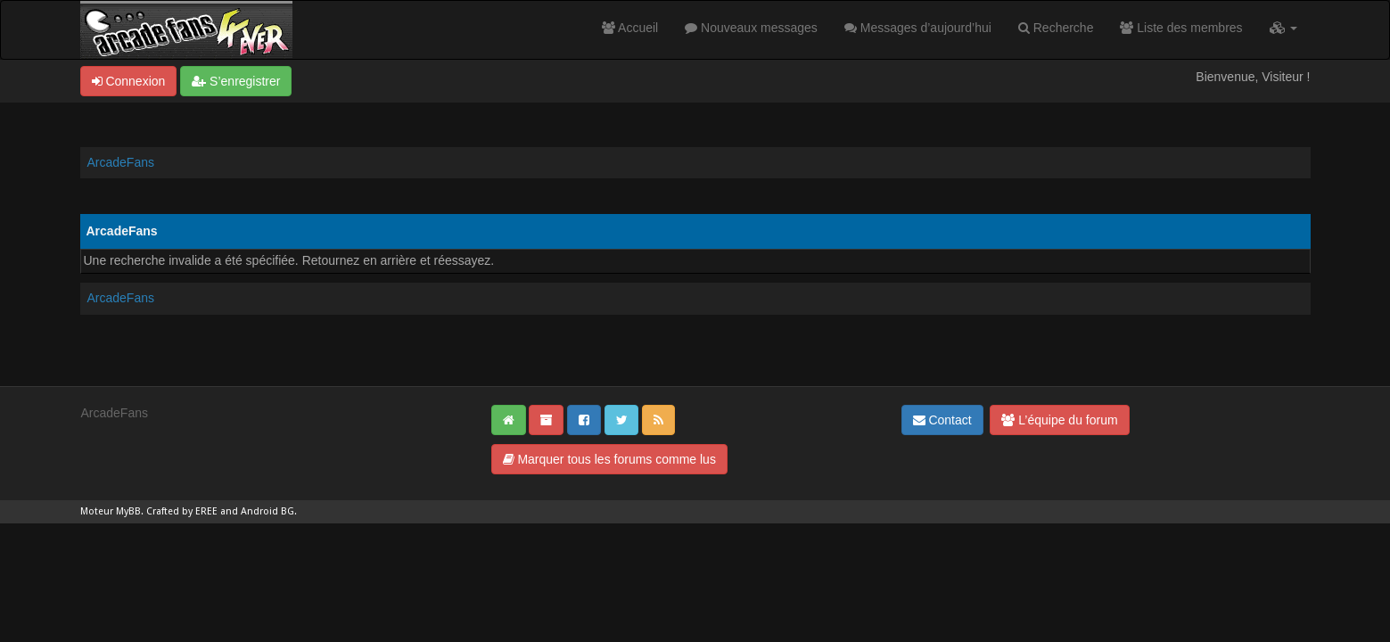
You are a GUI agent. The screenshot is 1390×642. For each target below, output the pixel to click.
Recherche (1056, 28)
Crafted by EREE (182, 511)
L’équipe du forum (1059, 420)
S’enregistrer (236, 81)
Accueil (630, 28)
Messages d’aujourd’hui (917, 28)
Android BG (267, 511)
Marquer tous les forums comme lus (609, 459)
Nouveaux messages (751, 28)
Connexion (129, 81)
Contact (942, 420)
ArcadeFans (120, 162)
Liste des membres (1181, 28)
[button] (1283, 27)
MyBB (128, 511)
